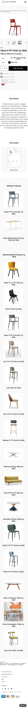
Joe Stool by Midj (13, 388)
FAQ (2, 679)
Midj (2, 47)
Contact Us (4, 676)
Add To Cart (18, 68)
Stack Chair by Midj (13, 309)
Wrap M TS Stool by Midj (13, 572)
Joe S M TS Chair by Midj (13, 362)
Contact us (4, 83)
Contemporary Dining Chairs (10, 10)
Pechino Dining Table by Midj (13, 468)
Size (14, 58)
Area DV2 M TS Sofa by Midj (13, 494)
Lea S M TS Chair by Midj (13, 414)
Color (14, 62)
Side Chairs (7, 11)
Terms (3, 681)
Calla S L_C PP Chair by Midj (13, 284)
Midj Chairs (19, 10)
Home (2, 10)
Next (27, 40)
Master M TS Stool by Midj (13, 440)
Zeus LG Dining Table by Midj (13, 599)
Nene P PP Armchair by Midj (13, 213)
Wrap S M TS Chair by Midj (14, 545)
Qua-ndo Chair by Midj (13, 650)
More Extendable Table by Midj (13, 625)
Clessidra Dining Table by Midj (13, 520)
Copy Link (12, 82)
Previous (1, 40)
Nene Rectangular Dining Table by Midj (13, 239)
